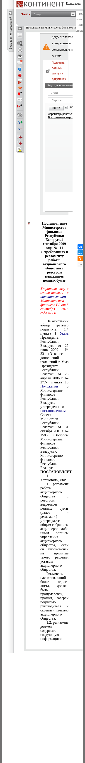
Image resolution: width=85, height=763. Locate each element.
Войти (56, 107)
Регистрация (73, 3)
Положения (49, 386)
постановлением (53, 297)
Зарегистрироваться (61, 114)
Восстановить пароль (61, 117)
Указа (64, 333)
